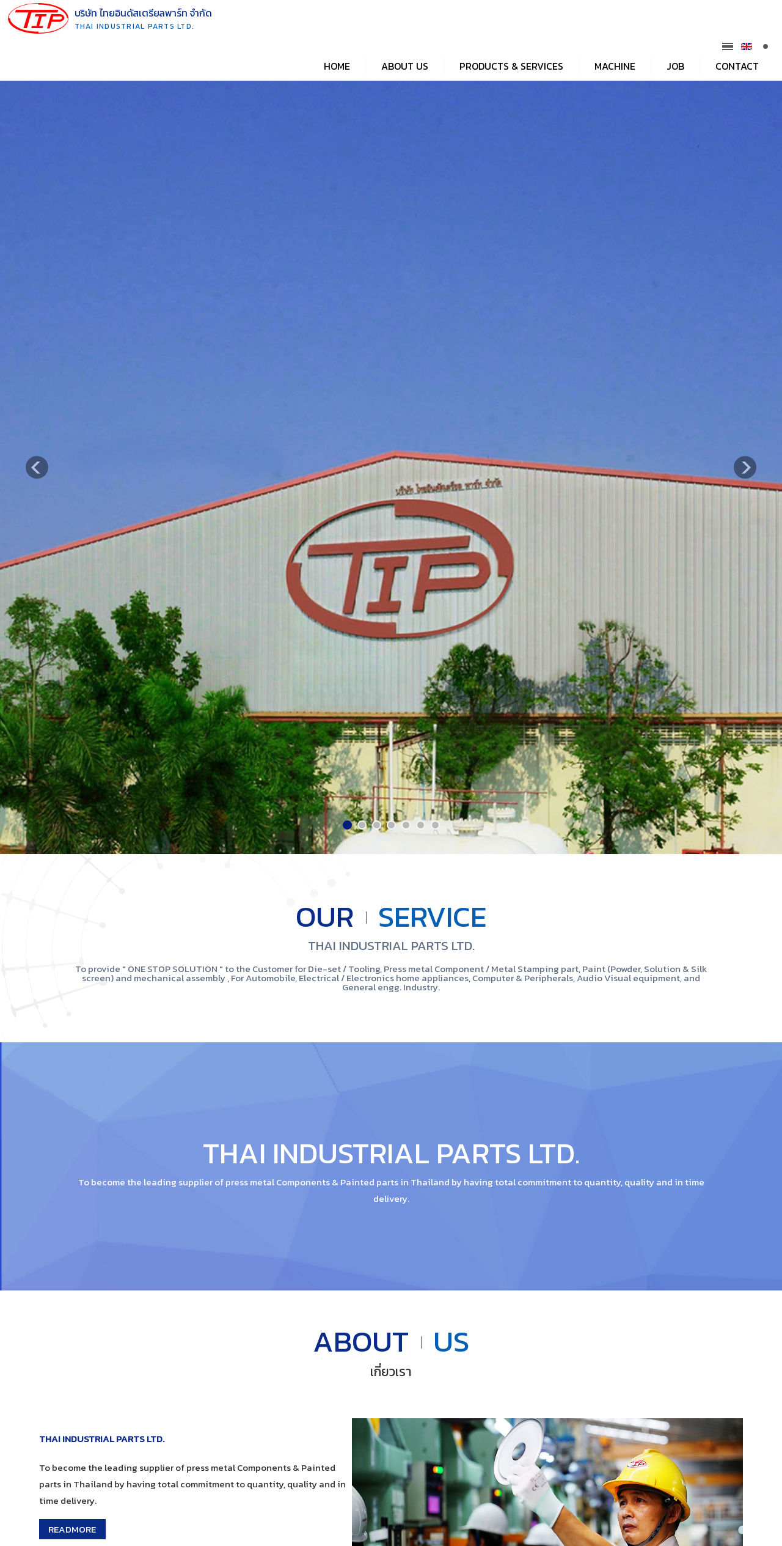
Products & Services (511, 66)
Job (675, 66)
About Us (404, 66)
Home (337, 66)
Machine (614, 66)
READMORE (72, 1529)
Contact (737, 66)
